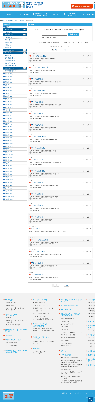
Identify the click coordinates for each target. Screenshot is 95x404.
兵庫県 (9, 149)
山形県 (9, 87)
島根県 (9, 160)
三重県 (9, 138)
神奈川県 (10, 110)
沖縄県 (9, 199)
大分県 (9, 191)
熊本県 (9, 188)
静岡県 (9, 132)
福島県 (9, 90)
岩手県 (9, 79)
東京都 (9, 107)
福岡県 (9, 179)
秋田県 (9, 85)
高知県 (9, 177)
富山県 (9, 115)
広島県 (9, 165)
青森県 (9, 76)
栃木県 (9, 96)
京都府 (9, 143)
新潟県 (9, 113)
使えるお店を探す (12, 20)
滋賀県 (9, 140)
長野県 (9, 126)
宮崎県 (9, 193)
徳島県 (8, 171)
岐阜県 (9, 129)
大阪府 (9, 146)
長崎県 (9, 185)
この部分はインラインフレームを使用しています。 (47, 9)
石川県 (9, 118)
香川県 (9, 174)
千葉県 (9, 104)
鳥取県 (8, 157)
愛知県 (9, 135)
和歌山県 (9, 154)
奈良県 (9, 152)
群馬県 (9, 99)
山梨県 (8, 124)
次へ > (66, 50)
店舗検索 (21, 20)
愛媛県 (9, 27)
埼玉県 (9, 101)
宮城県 (9, 82)
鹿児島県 (9, 196)
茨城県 (9, 93)
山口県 (9, 168)
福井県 (8, 121)
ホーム (4, 20)
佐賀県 (9, 182)
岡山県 (9, 163)
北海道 (9, 74)
